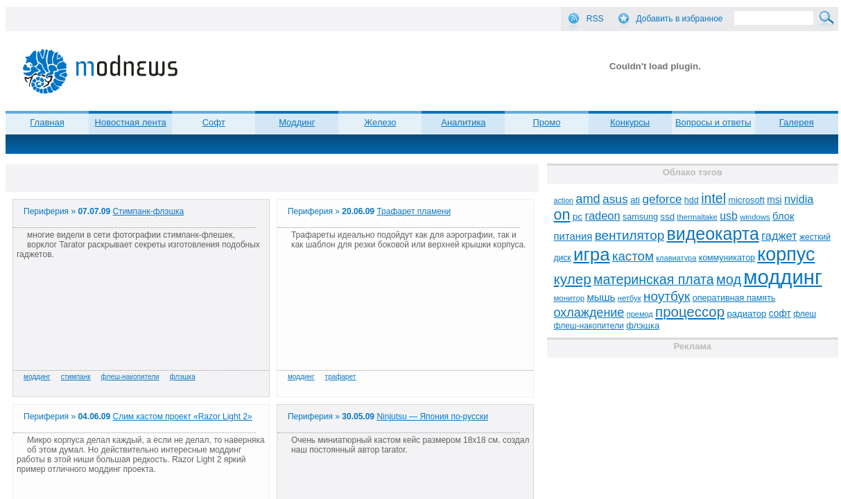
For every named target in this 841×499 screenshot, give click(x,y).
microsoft (746, 200)
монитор (569, 298)
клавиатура (676, 258)
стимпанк (76, 376)
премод (640, 314)
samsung (640, 217)
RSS (595, 19)
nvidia (798, 199)
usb (729, 216)
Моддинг (297, 122)
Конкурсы (630, 122)
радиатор (746, 313)
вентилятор (630, 235)
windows (755, 217)
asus (615, 199)
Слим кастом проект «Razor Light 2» (182, 416)
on (562, 215)
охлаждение (589, 312)
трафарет (340, 376)
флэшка (183, 376)
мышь (601, 297)
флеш (804, 314)
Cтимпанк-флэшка (148, 211)
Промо (547, 122)
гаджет (779, 235)
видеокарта (713, 233)
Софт (213, 122)
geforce (662, 199)
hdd (691, 200)
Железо (380, 122)
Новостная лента (130, 122)
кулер (572, 279)
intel (713, 198)
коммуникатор (727, 258)
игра (591, 254)
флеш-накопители (130, 376)
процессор (690, 311)
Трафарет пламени (413, 211)
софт (780, 313)
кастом (633, 256)
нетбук (629, 298)
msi (774, 200)
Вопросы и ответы (713, 122)
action (563, 200)
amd (587, 199)
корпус (786, 254)
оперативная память (734, 298)
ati (635, 200)
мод (728, 279)
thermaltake (697, 217)
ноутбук (666, 296)
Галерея (796, 122)
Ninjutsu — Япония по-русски (432, 416)
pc (577, 216)
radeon (603, 215)
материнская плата (653, 279)
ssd (667, 216)
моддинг (37, 376)
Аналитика (463, 122)
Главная (47, 122)
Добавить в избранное (679, 19)
